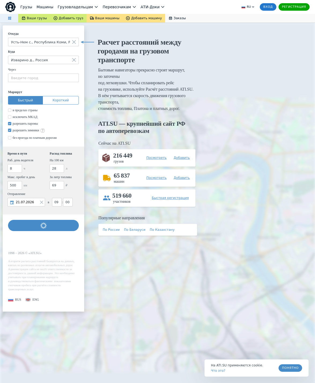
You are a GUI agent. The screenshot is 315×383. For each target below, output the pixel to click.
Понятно (290, 368)
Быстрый (25, 100)
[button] (14, 300)
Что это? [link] (218, 371)
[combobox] (43, 42)
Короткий (61, 100)
